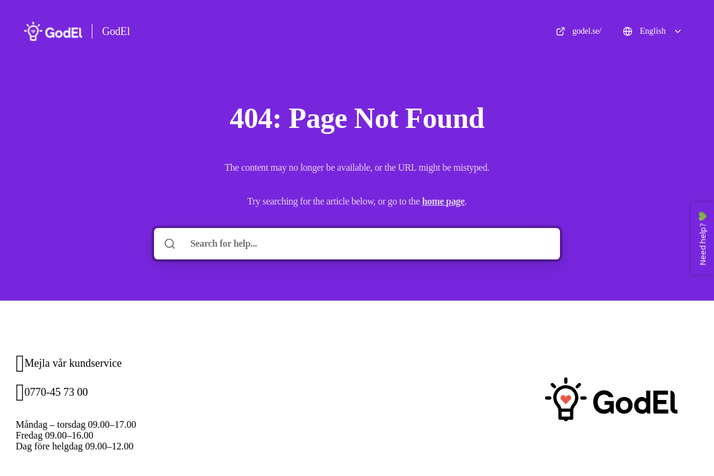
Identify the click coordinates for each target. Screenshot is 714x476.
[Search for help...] (365, 243)
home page (443, 201)
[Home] (53, 31)
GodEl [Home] (116, 31)
